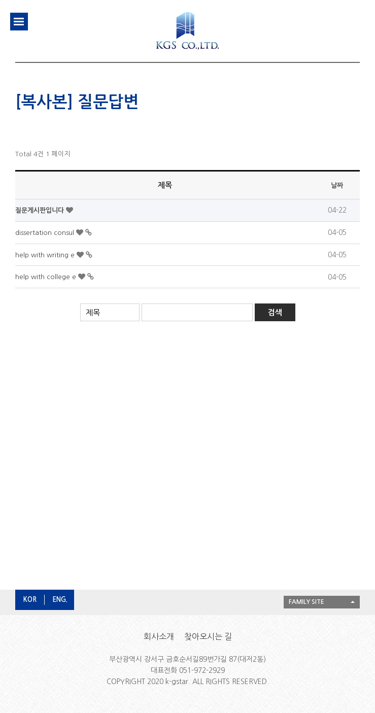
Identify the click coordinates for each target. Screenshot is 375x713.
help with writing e (46, 255)
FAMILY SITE (306, 602)
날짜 (337, 185)
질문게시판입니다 (40, 210)
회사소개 (159, 636)
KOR (30, 599)
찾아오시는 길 (208, 636)
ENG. (59, 599)
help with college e (46, 277)
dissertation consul (45, 232)
